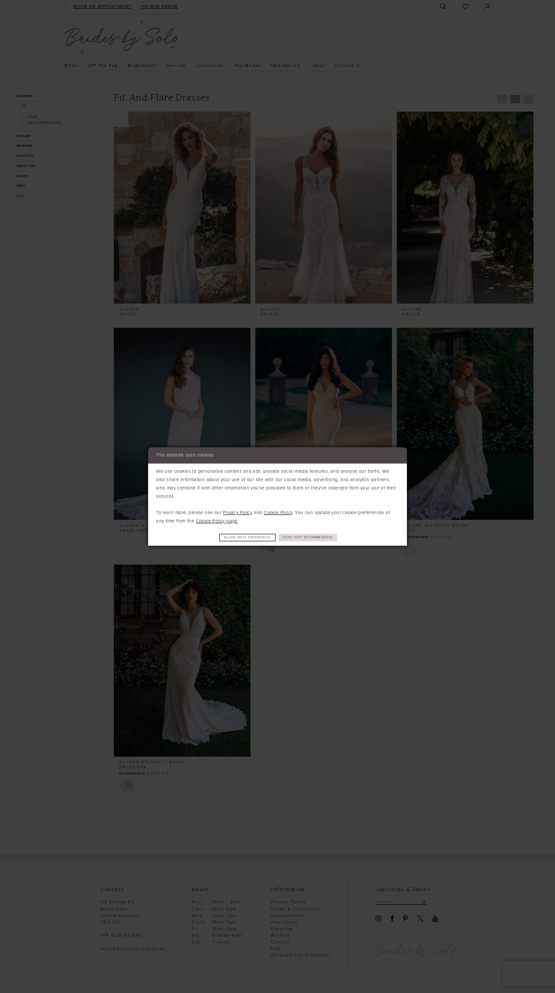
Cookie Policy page (217, 520)
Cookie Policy (278, 512)
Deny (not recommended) (317, 537)
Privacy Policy (237, 512)
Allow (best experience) (239, 537)
